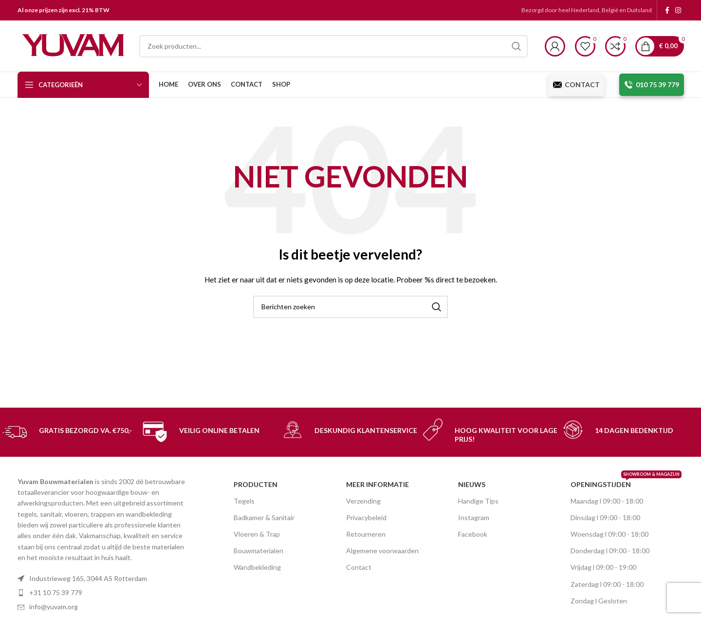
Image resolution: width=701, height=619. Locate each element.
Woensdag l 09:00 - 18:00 (609, 534)
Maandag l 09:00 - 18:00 (607, 501)
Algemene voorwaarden (382, 550)
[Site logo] (73, 45)
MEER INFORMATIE (377, 484)
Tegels (244, 501)
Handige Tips (478, 501)
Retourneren (366, 534)
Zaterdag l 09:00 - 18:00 (607, 584)
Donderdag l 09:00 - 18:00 (610, 550)
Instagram (473, 517)
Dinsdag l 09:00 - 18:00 (605, 517)
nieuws (471, 484)
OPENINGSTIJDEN (617, 482)
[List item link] (105, 592)
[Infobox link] (70, 432)
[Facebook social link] (667, 10)
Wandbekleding (257, 567)
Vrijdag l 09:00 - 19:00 (603, 567)
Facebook (472, 534)
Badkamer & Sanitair (264, 517)
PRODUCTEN (255, 484)
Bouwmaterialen (258, 550)
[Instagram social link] (678, 10)
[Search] (333, 46)
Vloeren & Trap (257, 534)
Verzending (363, 501)
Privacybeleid (366, 517)
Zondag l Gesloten (599, 601)
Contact (358, 567)
